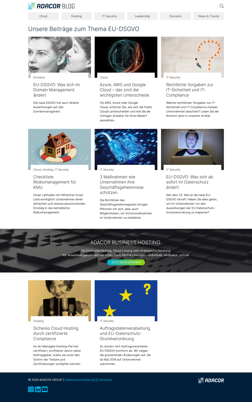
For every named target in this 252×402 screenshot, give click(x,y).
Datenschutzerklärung (80, 379)
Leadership (142, 16)
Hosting (76, 16)
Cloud (43, 16)
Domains (175, 16)
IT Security (109, 16)
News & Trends (208, 16)
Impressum (105, 379)
